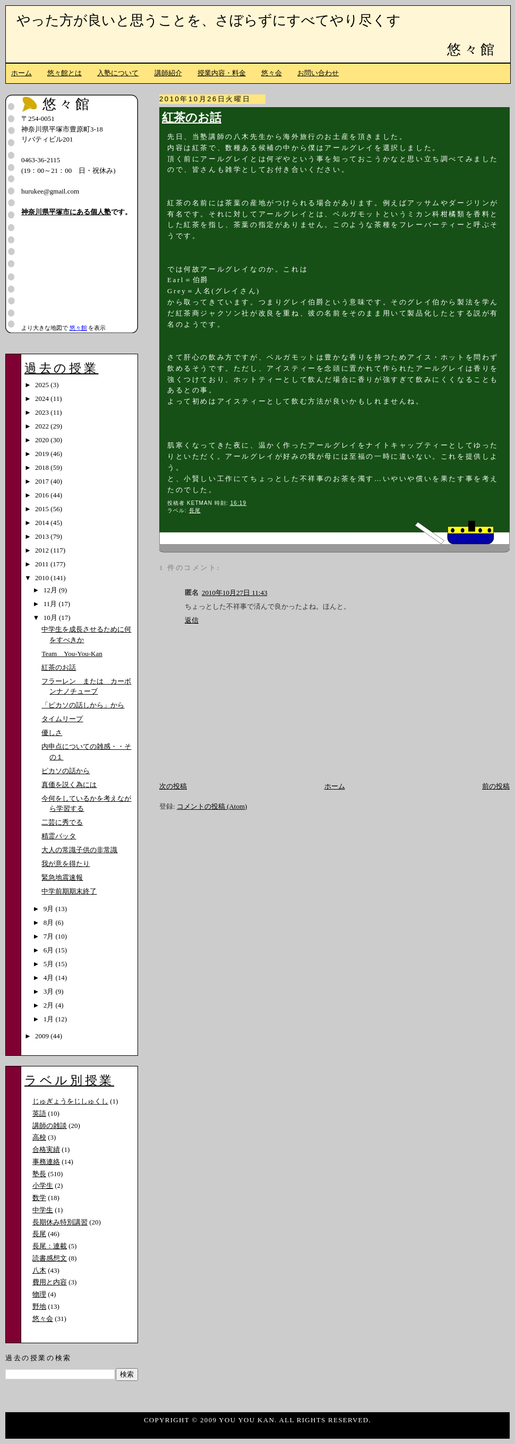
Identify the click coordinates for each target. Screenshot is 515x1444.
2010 (42, 578)
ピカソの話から (65, 771)
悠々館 (472, 49)
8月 (50, 922)
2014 (42, 523)
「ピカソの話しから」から (82, 705)
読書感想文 (49, 1258)
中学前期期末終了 (69, 891)
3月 (50, 991)
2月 (50, 1005)
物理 (39, 1294)
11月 (51, 604)
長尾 (195, 510)
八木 (39, 1270)
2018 (42, 467)
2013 (42, 536)
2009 (42, 1036)
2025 (42, 385)
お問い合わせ (318, 73)
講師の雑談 (49, 1126)
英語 (39, 1113)
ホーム (21, 73)
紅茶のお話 (191, 117)
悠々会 (271, 73)
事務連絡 (46, 1162)
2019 (42, 454)
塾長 (39, 1174)
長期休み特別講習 (60, 1222)
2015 (42, 509)
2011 (42, 564)
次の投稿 (173, 786)
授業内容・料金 (222, 73)
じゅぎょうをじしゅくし (70, 1101)
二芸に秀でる (62, 822)
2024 (42, 398)
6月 (50, 950)
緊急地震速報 (62, 877)
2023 (42, 412)
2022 (42, 426)
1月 (50, 1019)
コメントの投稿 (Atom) (212, 806)
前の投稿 (496, 786)
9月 (50, 909)
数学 (39, 1198)
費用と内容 (49, 1282)
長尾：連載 (49, 1246)
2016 (42, 495)
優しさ (51, 733)
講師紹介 (168, 73)
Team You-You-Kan (71, 654)
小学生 (42, 1185)
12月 (51, 590)
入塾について (118, 73)
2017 (42, 481)
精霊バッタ (58, 836)
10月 (51, 618)
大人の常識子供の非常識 (79, 850)
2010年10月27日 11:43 (234, 593)
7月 (50, 936)
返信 (192, 620)
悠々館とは (64, 73)
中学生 (42, 1210)
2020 (42, 440)
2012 (42, 550)
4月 (50, 978)
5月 (50, 964)
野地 (39, 1306)
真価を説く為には (69, 785)
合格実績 (46, 1149)
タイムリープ (62, 719)
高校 (39, 1137)
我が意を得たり (65, 864)
